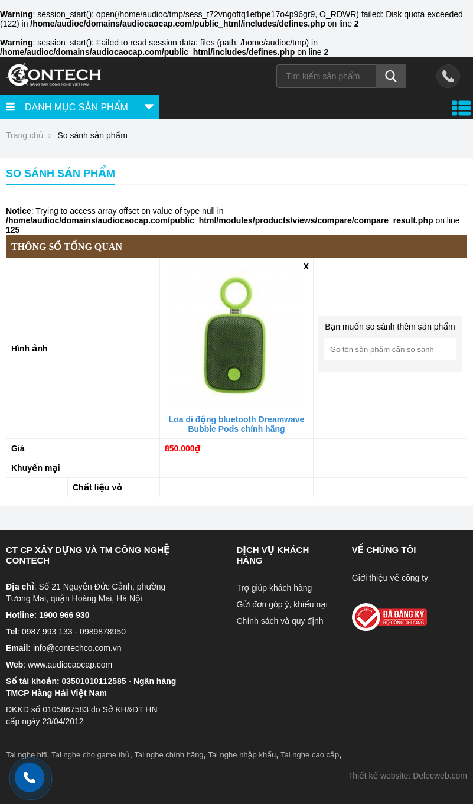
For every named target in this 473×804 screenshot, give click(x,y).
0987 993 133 (47, 631)
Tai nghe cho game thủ (90, 754)
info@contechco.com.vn (77, 648)
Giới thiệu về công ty (390, 577)
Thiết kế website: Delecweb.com (407, 775)
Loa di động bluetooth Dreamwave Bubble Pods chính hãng (237, 424)
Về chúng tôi (384, 550)
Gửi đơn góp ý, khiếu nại (282, 604)
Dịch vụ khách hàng (273, 555)
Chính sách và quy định (280, 621)
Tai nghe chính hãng (169, 754)
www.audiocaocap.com (70, 664)
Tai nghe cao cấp (309, 754)
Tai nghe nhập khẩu (242, 754)
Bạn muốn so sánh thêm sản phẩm (390, 326)
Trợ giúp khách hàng (274, 588)
